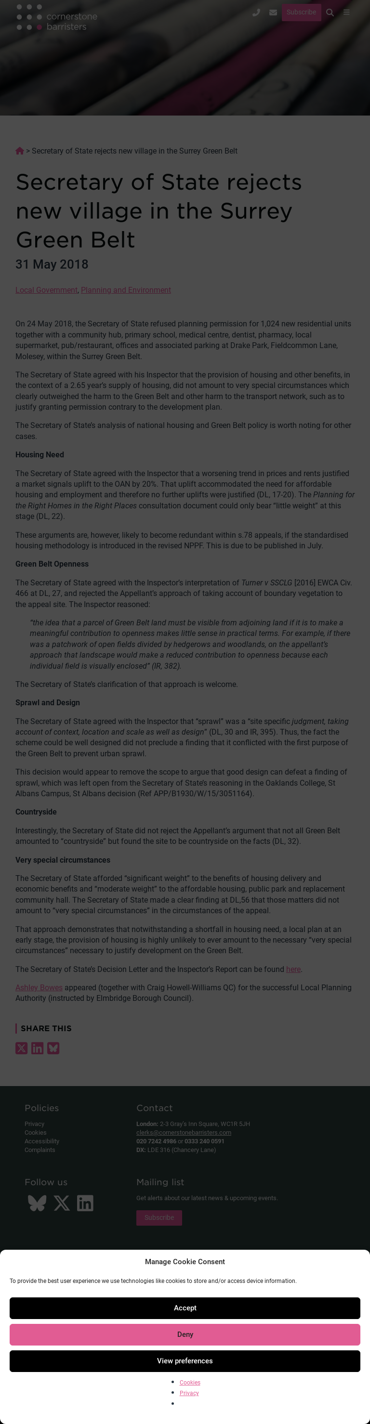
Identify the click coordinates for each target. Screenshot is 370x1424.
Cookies (190, 1382)
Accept (185, 1308)
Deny (185, 1334)
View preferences (185, 1361)
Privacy (189, 1393)
